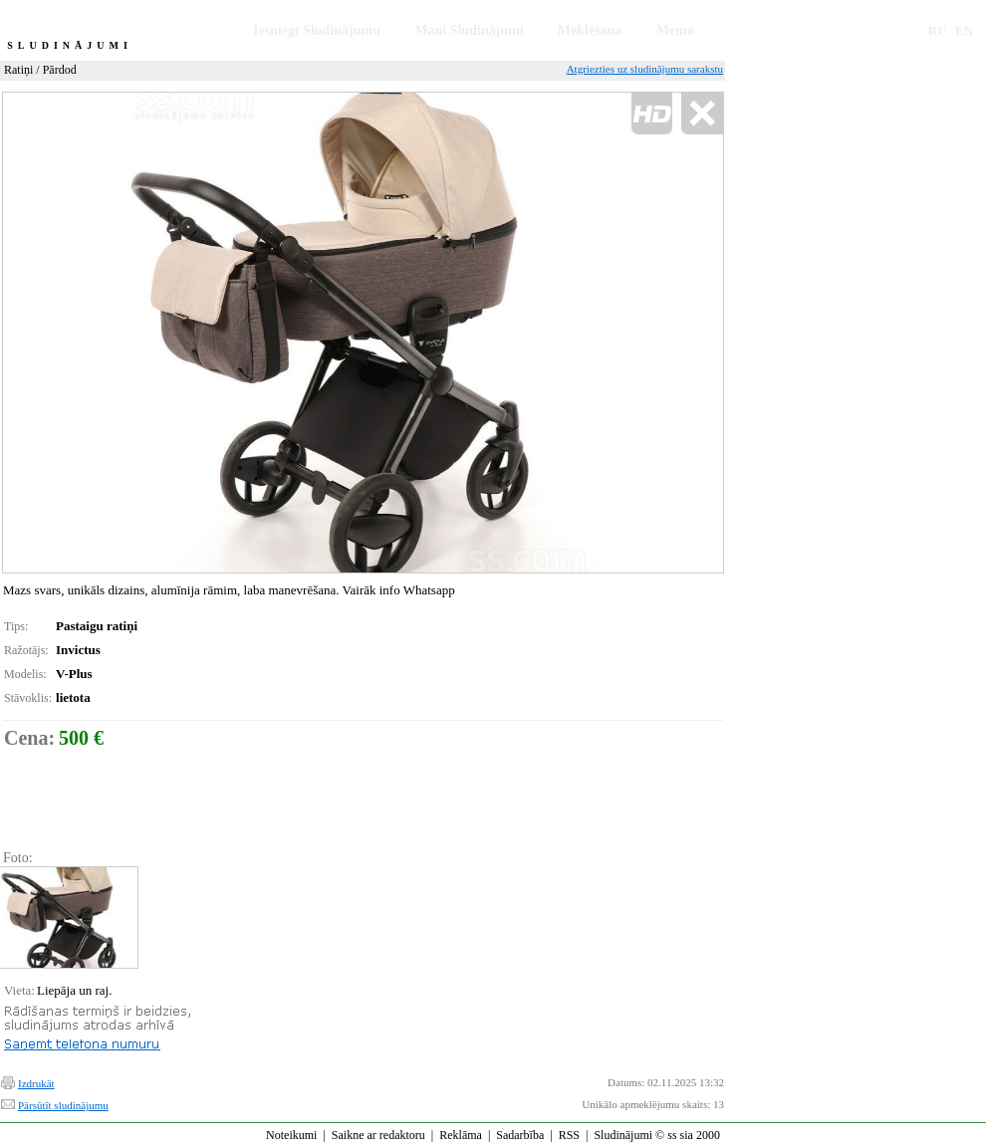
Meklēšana (590, 30)
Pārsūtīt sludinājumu (63, 1105)
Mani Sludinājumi (468, 30)
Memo (675, 30)
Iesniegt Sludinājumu (316, 30)
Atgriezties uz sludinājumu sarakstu (645, 69)
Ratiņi (18, 70)
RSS (569, 1135)
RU (937, 30)
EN (964, 30)
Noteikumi (291, 1135)
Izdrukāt (36, 1083)
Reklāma (460, 1135)
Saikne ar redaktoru (378, 1135)
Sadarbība (520, 1135)
